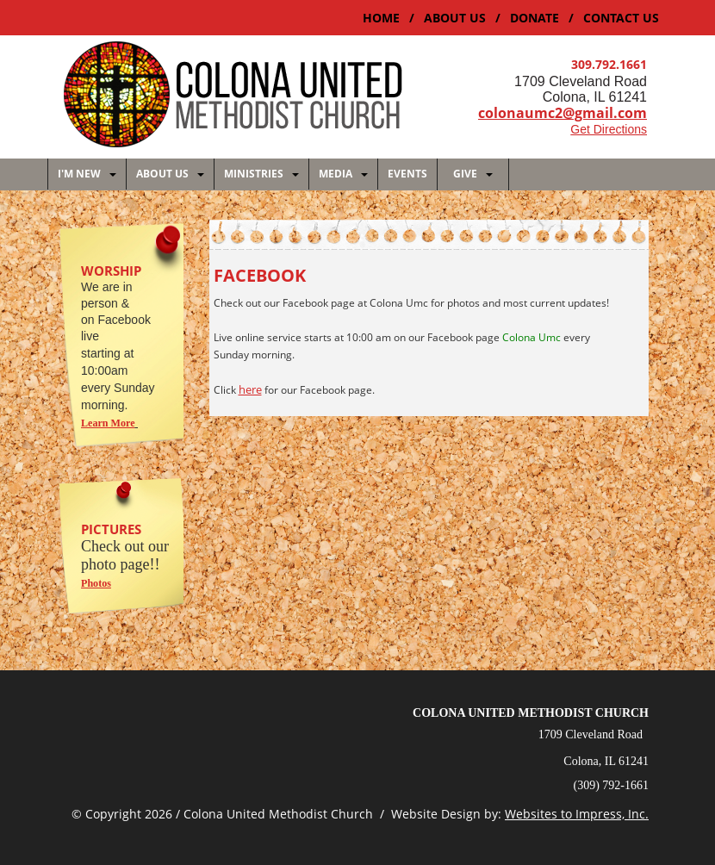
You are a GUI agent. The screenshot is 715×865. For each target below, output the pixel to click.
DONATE (534, 18)
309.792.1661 (609, 64)
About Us (170, 173)
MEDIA (343, 173)
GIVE (473, 173)
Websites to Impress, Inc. (577, 813)
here (250, 388)
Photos (96, 582)
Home (381, 18)
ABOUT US (455, 18)
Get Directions (608, 129)
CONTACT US (621, 18)
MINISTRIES (261, 173)
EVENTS (407, 173)
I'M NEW (87, 173)
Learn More (107, 422)
